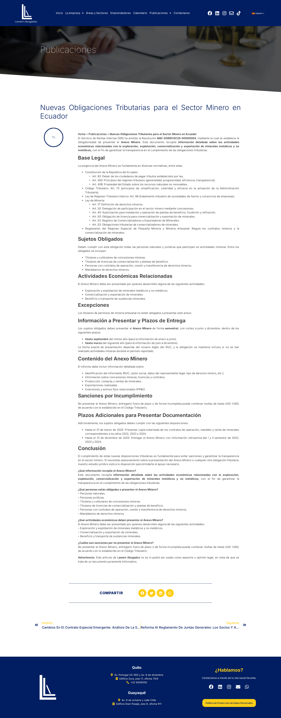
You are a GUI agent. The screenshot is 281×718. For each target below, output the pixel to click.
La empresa (74, 13)
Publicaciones (160, 13)
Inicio (59, 13)
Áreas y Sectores (97, 13)
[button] (142, 593)
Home (81, 134)
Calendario (140, 13)
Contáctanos (182, 13)
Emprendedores (120, 13)
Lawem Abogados (128, 557)
